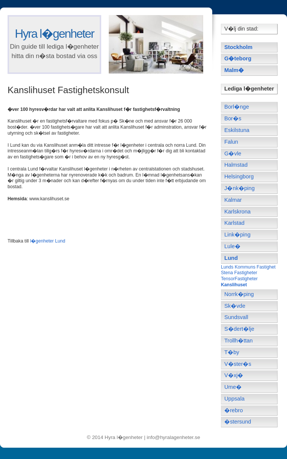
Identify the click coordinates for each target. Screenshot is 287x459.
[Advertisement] (96, 219)
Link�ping (237, 235)
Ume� (233, 387)
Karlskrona (237, 212)
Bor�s (232, 118)
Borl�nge (236, 107)
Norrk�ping (239, 294)
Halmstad (236, 165)
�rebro (233, 410)
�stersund (237, 422)
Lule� (232, 246)
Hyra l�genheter (54, 33)
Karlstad (234, 223)
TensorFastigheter (239, 278)
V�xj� (233, 375)
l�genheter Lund (47, 241)
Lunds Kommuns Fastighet (248, 267)
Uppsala (234, 399)
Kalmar (233, 200)
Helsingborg (239, 176)
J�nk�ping (239, 188)
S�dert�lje (239, 329)
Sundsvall (236, 317)
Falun (231, 142)
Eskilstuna (236, 130)
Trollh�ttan (238, 341)
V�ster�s (237, 364)
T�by (231, 352)
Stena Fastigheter (239, 272)
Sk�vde (234, 306)
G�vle (232, 153)
